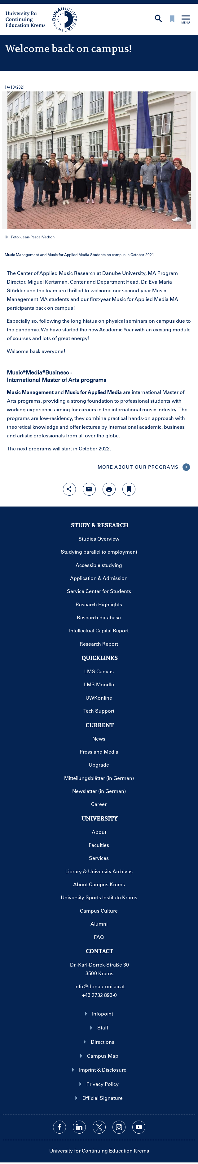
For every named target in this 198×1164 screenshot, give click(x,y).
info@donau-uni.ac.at (99, 986)
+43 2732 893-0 (99, 995)
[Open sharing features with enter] (69, 489)
